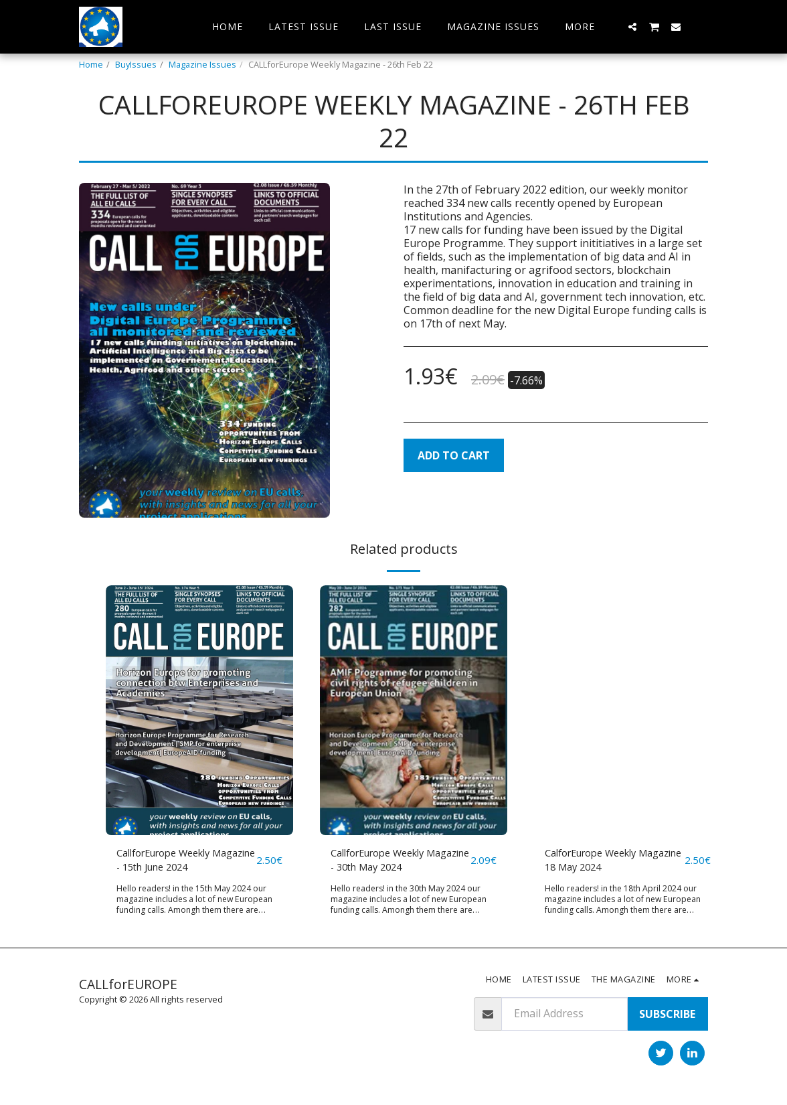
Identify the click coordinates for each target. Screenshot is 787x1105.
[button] (632, 26)
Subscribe (667, 1016)
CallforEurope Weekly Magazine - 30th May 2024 (397, 861)
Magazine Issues (202, 64)
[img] (199, 710)
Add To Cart (454, 455)
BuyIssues (136, 64)
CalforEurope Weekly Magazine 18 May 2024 (602, 861)
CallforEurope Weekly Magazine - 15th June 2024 (183, 861)
